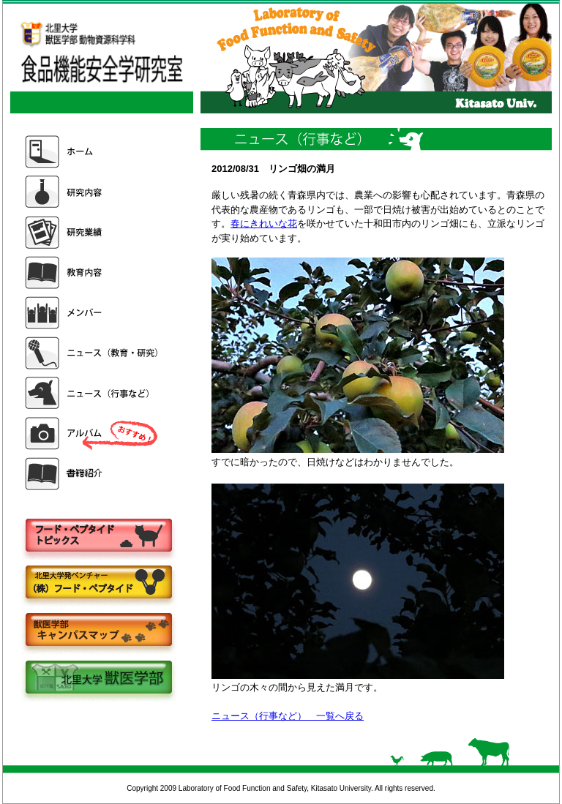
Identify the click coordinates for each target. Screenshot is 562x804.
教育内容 (93, 272)
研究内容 (93, 192)
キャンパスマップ (98, 631)
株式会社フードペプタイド (98, 583)
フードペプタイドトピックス (98, 536)
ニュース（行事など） (93, 393)
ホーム (93, 151)
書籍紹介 (93, 473)
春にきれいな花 (264, 223)
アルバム (93, 433)
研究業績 (93, 232)
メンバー (93, 312)
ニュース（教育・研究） (93, 353)
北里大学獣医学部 (98, 678)
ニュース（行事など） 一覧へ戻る (287, 715)
